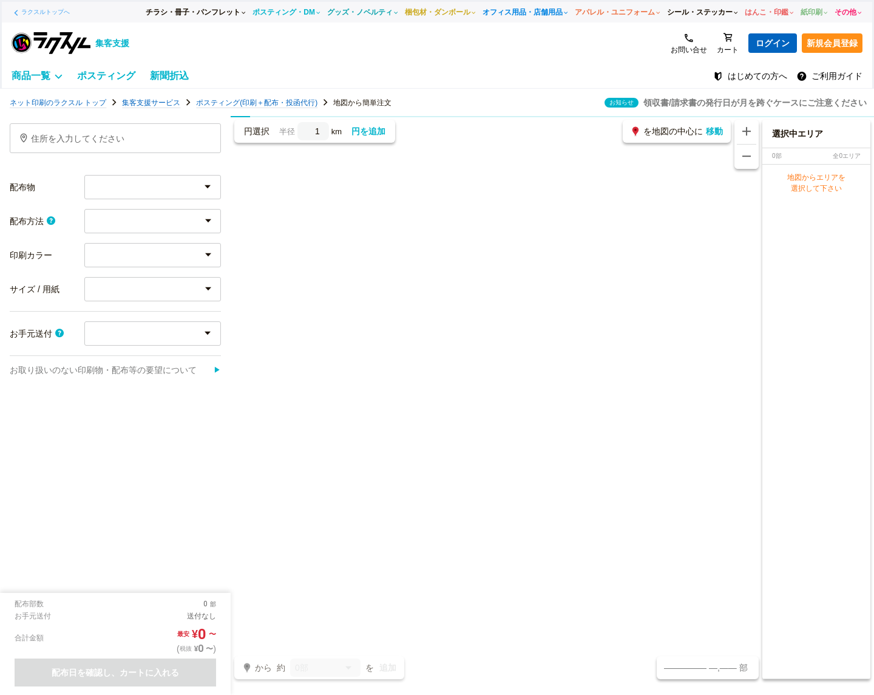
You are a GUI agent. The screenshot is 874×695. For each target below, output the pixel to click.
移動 (714, 131)
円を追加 (368, 131)
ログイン (773, 43)
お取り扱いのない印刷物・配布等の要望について (115, 370)
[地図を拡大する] (746, 132)
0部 (325, 668)
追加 (387, 668)
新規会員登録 (832, 43)
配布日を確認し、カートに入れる (115, 672)
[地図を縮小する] (746, 157)
